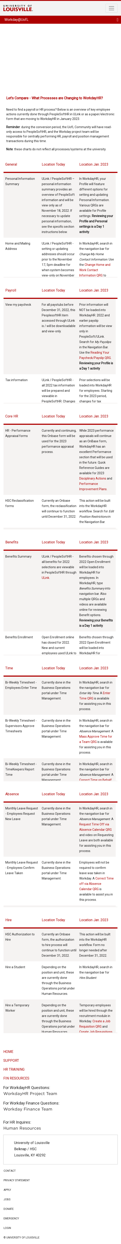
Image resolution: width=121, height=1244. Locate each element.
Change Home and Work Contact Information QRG (94, 270)
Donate (9, 1209)
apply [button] (60, 1189)
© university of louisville (22, 1237)
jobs (7, 1199)
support (11, 1060)
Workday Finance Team (27, 1109)
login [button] (60, 1228)
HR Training (14, 1069)
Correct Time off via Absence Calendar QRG (96, 884)
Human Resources (22, 1128)
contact (10, 1170)
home (8, 1052)
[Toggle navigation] (111, 8)
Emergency (11, 1218)
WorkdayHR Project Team (30, 1093)
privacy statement (17, 1180)
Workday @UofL (60, 57)
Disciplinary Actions (92, 478)
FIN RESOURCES (16, 1078)
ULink (45, 578)
